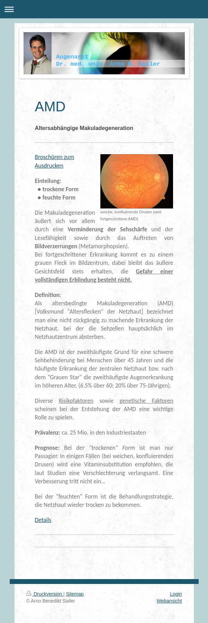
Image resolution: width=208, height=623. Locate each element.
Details (43, 520)
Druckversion (44, 594)
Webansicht (169, 601)
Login (176, 594)
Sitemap (75, 594)
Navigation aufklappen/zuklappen (104, 9)
